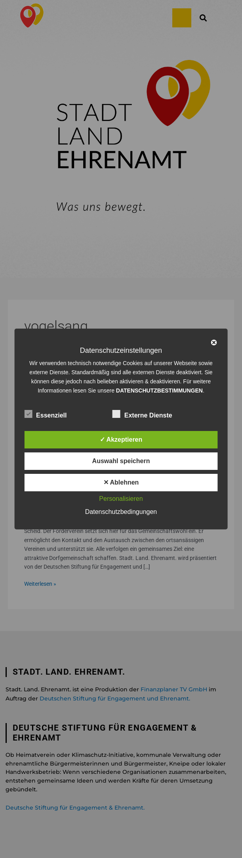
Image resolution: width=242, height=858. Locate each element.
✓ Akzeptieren (121, 439)
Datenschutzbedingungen (121, 511)
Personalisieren (121, 498)
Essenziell (45, 414)
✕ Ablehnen (121, 482)
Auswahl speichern (121, 461)
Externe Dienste (142, 414)
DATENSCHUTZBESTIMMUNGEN (159, 390)
